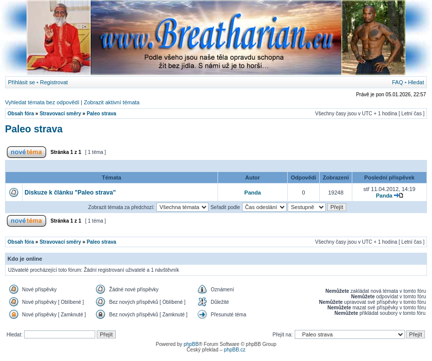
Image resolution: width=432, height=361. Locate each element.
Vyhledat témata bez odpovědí (42, 102)
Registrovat (54, 82)
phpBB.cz (235, 349)
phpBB (190, 344)
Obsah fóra (21, 113)
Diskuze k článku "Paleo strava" (70, 192)
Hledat (416, 82)
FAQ (397, 82)
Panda (253, 193)
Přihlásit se (21, 82)
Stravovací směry (60, 113)
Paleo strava (101, 113)
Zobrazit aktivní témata (111, 102)
